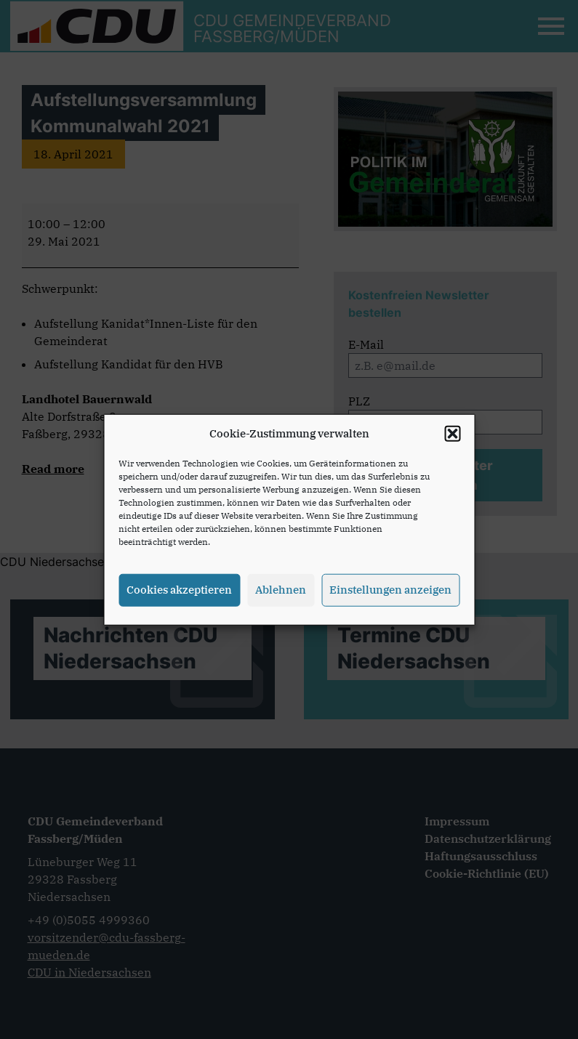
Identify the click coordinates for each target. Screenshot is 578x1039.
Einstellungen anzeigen (390, 593)
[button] (452, 437)
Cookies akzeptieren (179, 593)
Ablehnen (280, 593)
